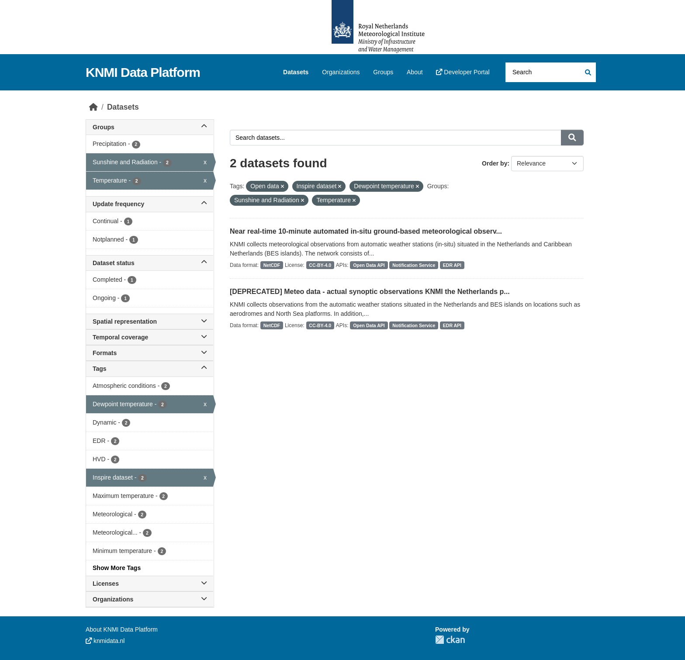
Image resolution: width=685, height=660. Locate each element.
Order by (494, 163)
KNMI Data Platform (143, 72)
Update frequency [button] (150, 204)
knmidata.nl (105, 640)
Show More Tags (117, 567)
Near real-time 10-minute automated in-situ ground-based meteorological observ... (366, 231)
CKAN (450, 639)
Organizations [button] (150, 599)
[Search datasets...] (550, 72)
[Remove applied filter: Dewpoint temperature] (417, 186)
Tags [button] (150, 369)
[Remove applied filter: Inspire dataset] (339, 186)
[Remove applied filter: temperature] (354, 200)
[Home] (93, 107)
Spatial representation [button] (150, 321)
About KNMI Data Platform (122, 629)
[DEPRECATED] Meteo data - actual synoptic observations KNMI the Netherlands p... (370, 291)
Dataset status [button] (150, 263)
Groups (383, 72)
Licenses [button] (150, 583)
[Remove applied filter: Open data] (282, 186)
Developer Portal (462, 72)
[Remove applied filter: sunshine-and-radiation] (302, 200)
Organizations (341, 72)
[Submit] (587, 72)
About (415, 72)
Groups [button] (150, 127)
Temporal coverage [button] (150, 337)
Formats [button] (150, 353)
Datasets (295, 72)
